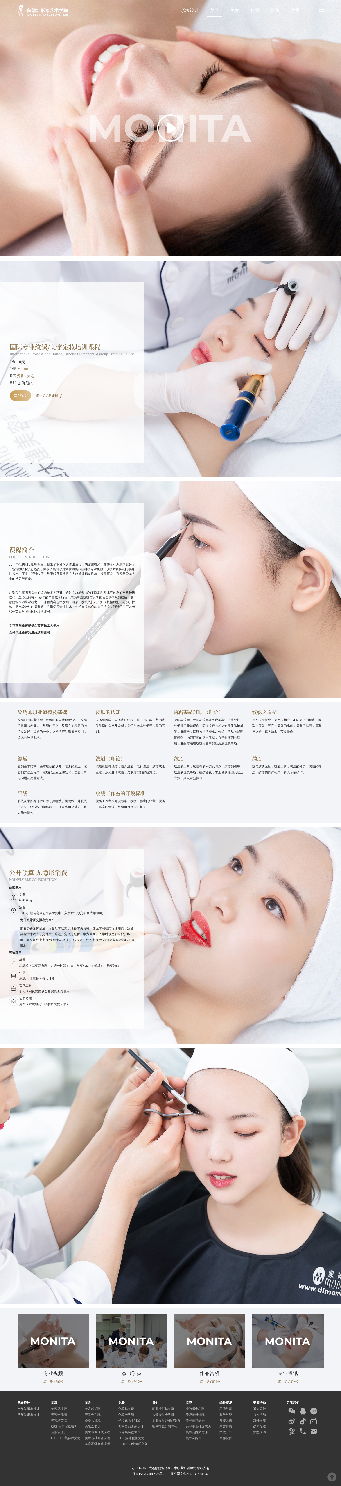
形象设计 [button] (190, 10)
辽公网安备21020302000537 (189, 1474)
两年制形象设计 (29, 1414)
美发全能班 (93, 1426)
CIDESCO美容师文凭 (65, 1438)
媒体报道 (259, 1426)
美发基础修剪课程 (97, 1438)
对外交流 (259, 1420)
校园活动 (259, 1414)
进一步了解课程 (49, 395)
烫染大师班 (93, 1420)
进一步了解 (53, 1381)
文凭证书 (225, 1432)
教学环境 (225, 1414)
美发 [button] (234, 10)
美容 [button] (214, 10)
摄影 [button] (275, 10)
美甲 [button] (295, 10)
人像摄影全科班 (163, 1414)
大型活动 (259, 1432)
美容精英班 (59, 1420)
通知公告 (259, 1408)
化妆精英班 (126, 1408)
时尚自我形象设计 (131, 1426)
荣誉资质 (225, 1426)
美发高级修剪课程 (97, 1444)
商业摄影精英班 (163, 1408)
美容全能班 (59, 1414)
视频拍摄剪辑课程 (164, 1426)
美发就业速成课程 (97, 1432)
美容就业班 (59, 1408)
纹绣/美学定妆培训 (64, 1426)
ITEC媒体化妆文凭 (131, 1438)
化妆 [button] (255, 10)
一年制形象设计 (29, 1408)
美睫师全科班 (195, 1408)
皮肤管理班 (59, 1432)
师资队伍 (225, 1420)
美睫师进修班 (195, 1414)
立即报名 (20, 395)
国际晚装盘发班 (129, 1432)
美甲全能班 (193, 1438)
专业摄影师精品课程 (166, 1420)
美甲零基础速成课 (198, 1426)
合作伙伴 (225, 1438)
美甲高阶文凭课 (197, 1432)
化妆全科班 (126, 1414)
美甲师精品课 (195, 1420)
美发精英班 (93, 1408)
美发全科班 (93, 1414)
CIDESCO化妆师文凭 (133, 1444)
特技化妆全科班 (129, 1420)
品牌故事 (225, 1408)
